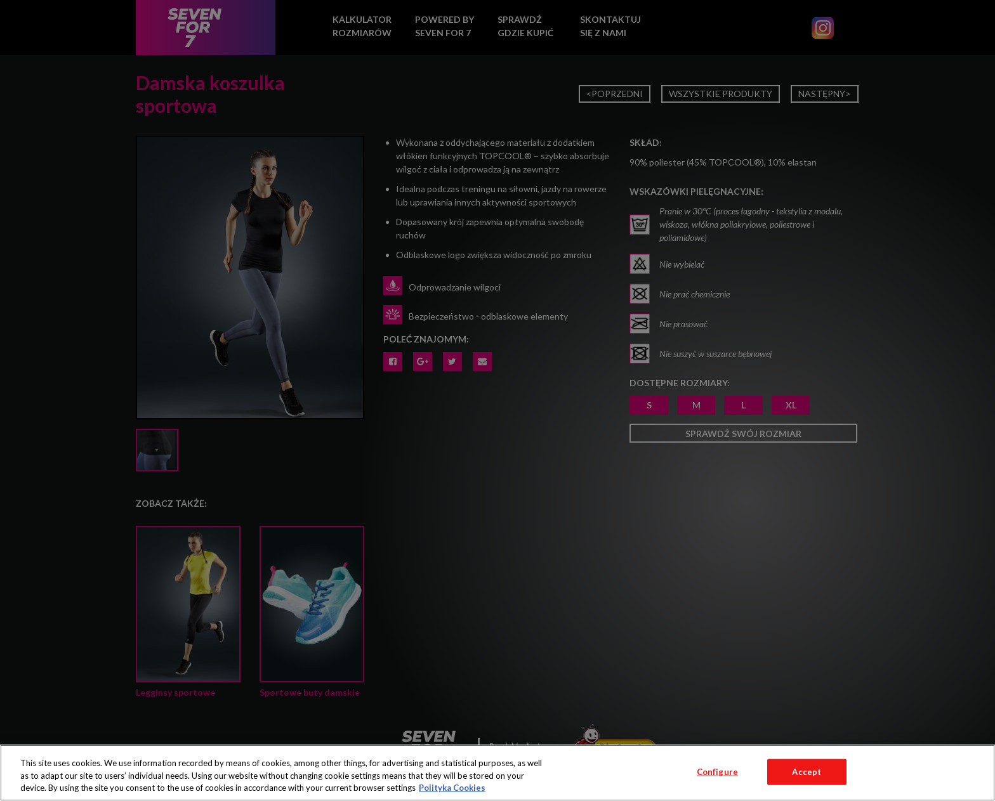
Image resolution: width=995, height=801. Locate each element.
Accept (806, 771)
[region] (497, 773)
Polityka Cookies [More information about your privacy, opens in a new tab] (452, 788)
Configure (717, 771)
